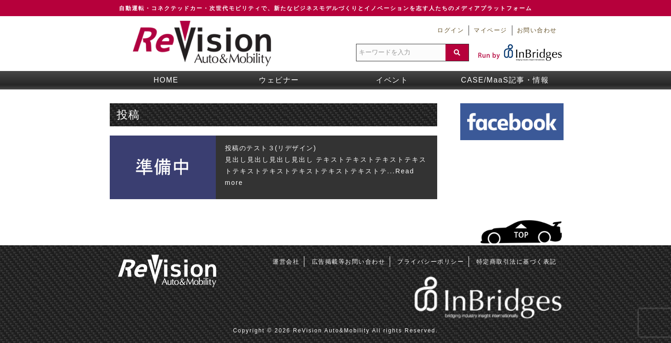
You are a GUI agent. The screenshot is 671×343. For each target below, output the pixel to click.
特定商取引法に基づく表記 (516, 261)
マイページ (490, 30)
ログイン (450, 30)
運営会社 (286, 261)
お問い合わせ (537, 30)
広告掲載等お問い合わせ (349, 261)
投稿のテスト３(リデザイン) (271, 148)
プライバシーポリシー (430, 261)
